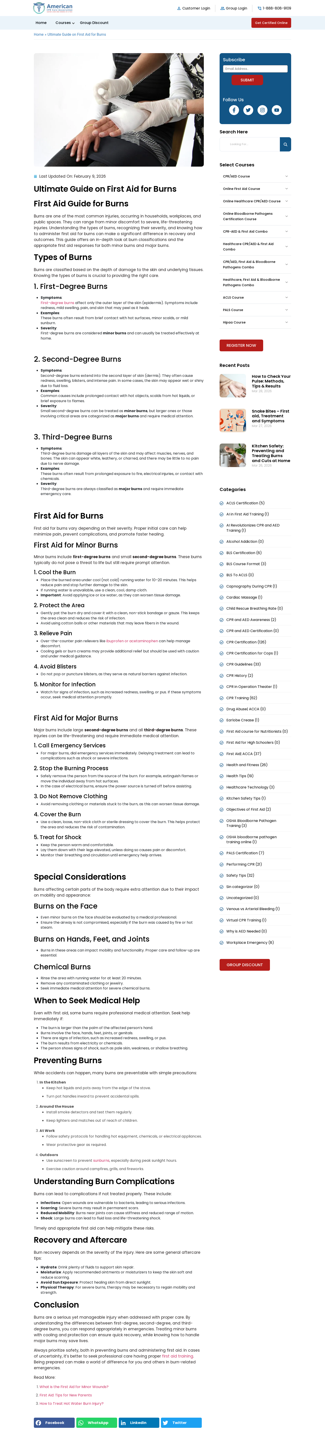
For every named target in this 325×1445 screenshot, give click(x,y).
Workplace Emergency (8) (250, 942)
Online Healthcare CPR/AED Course (252, 201)
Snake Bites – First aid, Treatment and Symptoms (270, 416)
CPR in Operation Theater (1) (251, 686)
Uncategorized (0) (242, 897)
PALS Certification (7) (245, 853)
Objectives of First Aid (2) (248, 809)
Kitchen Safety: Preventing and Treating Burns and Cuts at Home (271, 453)
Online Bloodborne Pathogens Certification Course (248, 216)
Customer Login (196, 8)
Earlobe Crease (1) (242, 720)
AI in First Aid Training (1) (247, 514)
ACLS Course (233, 297)
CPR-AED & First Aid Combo (245, 231)
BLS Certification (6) (244, 552)
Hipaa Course (234, 322)
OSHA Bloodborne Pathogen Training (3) (251, 823)
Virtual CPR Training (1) (246, 920)
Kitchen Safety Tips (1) (246, 798)
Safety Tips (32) (240, 875)
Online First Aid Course (241, 189)
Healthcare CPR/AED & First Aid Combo (248, 247)
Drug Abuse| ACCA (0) (246, 709)
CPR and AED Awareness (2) (251, 619)
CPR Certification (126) (246, 642)
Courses (63, 22)
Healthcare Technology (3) (250, 787)
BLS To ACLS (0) (240, 575)
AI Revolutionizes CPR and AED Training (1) (253, 528)
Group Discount (94, 22)
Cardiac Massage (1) (244, 597)
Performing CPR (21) (244, 864)
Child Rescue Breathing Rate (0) (254, 608)
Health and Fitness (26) (247, 764)
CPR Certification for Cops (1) (252, 653)
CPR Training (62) (241, 698)
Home (41, 22)
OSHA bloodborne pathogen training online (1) (251, 839)
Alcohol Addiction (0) (245, 541)
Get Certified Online (271, 23)
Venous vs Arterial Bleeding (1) (253, 908)
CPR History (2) (239, 675)
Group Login (236, 8)
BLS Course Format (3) (246, 564)
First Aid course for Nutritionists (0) (257, 731)
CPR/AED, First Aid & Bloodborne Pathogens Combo (249, 264)
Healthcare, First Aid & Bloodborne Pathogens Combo (251, 282)
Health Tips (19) (240, 776)
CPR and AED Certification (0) (252, 630)
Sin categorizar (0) (243, 886)
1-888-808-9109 (277, 8)
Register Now (241, 345)
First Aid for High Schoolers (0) (253, 742)
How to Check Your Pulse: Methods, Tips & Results (271, 381)
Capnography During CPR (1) (251, 586)
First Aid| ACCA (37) (243, 753)
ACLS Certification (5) (245, 503)
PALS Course (233, 310)
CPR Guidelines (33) (243, 664)
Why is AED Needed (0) (246, 931)
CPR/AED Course (236, 176)
